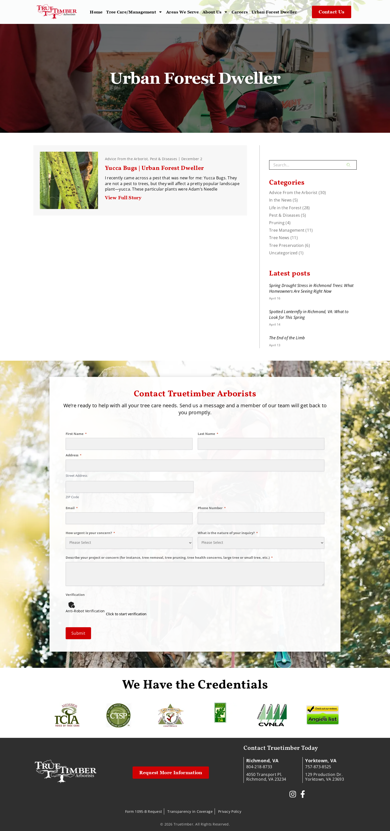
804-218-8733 (259, 766)
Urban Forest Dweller (274, 12)
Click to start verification (126, 614)
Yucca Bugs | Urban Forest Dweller (155, 168)
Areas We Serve (182, 12)
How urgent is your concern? (90, 533)
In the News (280, 200)
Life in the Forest (285, 207)
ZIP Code (72, 497)
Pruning (277, 222)
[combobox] (307, 165)
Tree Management (286, 230)
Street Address (76, 475)
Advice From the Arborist (126, 158)
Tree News (279, 237)
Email (72, 508)
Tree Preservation (286, 245)
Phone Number (212, 508)
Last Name (208, 433)
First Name (76, 433)
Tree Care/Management (134, 12)
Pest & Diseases (163, 158)
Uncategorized (283, 253)
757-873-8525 (318, 766)
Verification (75, 594)
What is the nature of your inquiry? (228, 533)
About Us (215, 12)
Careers (240, 12)
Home (96, 12)
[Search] (351, 165)
